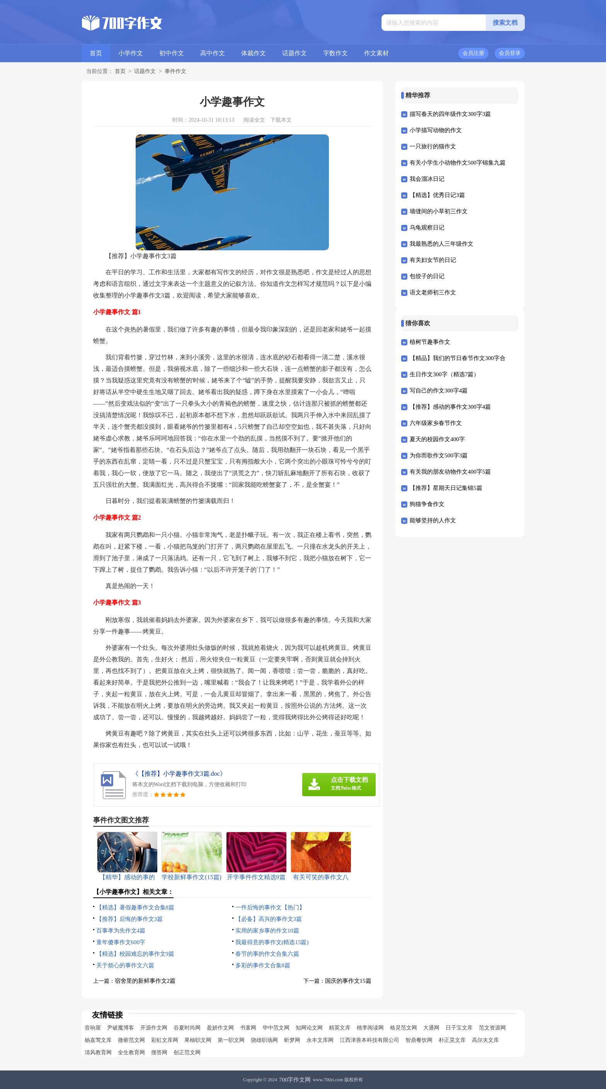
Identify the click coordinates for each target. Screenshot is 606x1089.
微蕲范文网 (131, 1040)
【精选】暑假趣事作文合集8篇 (135, 907)
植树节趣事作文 (430, 342)
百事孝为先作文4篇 (121, 931)
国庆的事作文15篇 (348, 981)
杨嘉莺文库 (98, 1040)
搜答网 (159, 1052)
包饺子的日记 (427, 276)
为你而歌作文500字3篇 (439, 455)
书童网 (248, 1028)
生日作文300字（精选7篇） (444, 374)
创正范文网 (187, 1052)
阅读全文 (254, 120)
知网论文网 (309, 1028)
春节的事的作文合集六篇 (267, 954)
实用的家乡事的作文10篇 (267, 931)
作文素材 (376, 53)
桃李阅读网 (370, 1028)
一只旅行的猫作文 (433, 146)
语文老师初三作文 (433, 292)
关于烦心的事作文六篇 (125, 965)
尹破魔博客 (120, 1028)
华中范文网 (275, 1028)
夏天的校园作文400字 (437, 439)
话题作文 (294, 53)
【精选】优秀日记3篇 (437, 195)
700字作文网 (295, 1080)
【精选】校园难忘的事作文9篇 (135, 954)
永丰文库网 (320, 1040)
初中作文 (171, 53)
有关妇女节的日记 (433, 260)
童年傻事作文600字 (121, 942)
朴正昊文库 (452, 1040)
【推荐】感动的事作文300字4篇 (450, 407)
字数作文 (335, 53)
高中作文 (212, 53)
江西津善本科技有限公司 (369, 1040)
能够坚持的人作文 (433, 520)
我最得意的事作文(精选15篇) (272, 942)
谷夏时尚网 (187, 1028)
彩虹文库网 (164, 1040)
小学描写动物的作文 (436, 130)
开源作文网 (153, 1028)
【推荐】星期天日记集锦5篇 (446, 488)
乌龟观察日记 (427, 227)
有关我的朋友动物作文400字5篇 (450, 472)
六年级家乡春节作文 (436, 423)
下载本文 (281, 120)
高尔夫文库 (485, 1040)
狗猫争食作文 (427, 504)
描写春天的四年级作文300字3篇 (450, 114)
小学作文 (130, 53)
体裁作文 (253, 53)
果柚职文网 (197, 1040)
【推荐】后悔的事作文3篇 (129, 919)
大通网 (431, 1028)
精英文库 (340, 1028)
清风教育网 (98, 1052)
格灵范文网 (403, 1028)
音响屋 (93, 1028)
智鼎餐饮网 (418, 1040)
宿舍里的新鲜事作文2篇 (145, 981)
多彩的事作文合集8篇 (263, 965)
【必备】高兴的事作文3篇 (268, 919)
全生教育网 (131, 1052)
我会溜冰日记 (427, 179)
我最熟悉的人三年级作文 (441, 244)
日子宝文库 (459, 1028)
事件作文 (175, 71)
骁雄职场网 (264, 1040)
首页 (96, 53)
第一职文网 (231, 1040)
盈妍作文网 (220, 1028)
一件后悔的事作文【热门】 (270, 907)
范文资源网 (492, 1028)
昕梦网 (292, 1040)
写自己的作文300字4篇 (439, 390)
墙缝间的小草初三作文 (439, 211)
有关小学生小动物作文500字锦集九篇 (458, 163)
